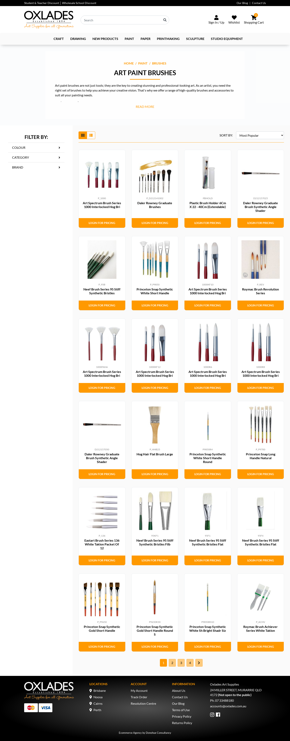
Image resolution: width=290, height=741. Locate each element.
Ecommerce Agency (130, 732)
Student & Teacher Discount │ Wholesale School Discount (60, 3)
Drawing (78, 39)
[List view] (91, 135)
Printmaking (168, 39)
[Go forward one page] (199, 663)
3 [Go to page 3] (181, 663)
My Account (139, 690)
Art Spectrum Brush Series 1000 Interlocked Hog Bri (102, 205)
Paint (129, 39)
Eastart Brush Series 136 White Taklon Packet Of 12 (101, 544)
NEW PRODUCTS (105, 39)
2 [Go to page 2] (172, 663)
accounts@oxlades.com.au (228, 706)
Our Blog (242, 3)
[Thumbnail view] (83, 135)
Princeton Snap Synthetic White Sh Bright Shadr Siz (207, 628)
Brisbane (99, 690)
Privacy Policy (181, 716)
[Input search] (125, 20)
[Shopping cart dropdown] (254, 20)
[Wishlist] (234, 20)
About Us (178, 690)
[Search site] (165, 20)
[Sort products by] (260, 135)
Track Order (139, 697)
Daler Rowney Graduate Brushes (154, 205)
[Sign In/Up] (216, 20)
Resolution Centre (143, 703)
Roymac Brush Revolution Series (260, 291)
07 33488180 (224, 700)
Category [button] (20, 157)
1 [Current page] (163, 663)
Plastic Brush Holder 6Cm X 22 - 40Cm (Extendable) (208, 205)
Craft (59, 39)
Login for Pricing (102, 223)
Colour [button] (18, 147)
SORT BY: (226, 135)
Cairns (98, 703)
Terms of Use (181, 710)
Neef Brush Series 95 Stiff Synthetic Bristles (101, 291)
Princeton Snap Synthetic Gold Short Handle (102, 628)
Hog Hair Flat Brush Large (155, 454)
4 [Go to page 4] (190, 663)
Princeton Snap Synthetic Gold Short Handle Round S (155, 630)
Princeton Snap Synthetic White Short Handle (155, 291)
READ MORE (145, 106)
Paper (145, 39)
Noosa (98, 697)
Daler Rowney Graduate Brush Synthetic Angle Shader (260, 206)
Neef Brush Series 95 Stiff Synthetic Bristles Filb (154, 542)
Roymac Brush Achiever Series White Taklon (260, 628)
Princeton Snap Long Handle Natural (260, 456)
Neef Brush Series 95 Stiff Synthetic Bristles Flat (207, 542)
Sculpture (195, 39)
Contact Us (259, 3)
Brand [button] (17, 167)
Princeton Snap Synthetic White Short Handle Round (208, 458)
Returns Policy (182, 723)
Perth (97, 710)
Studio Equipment (227, 39)
